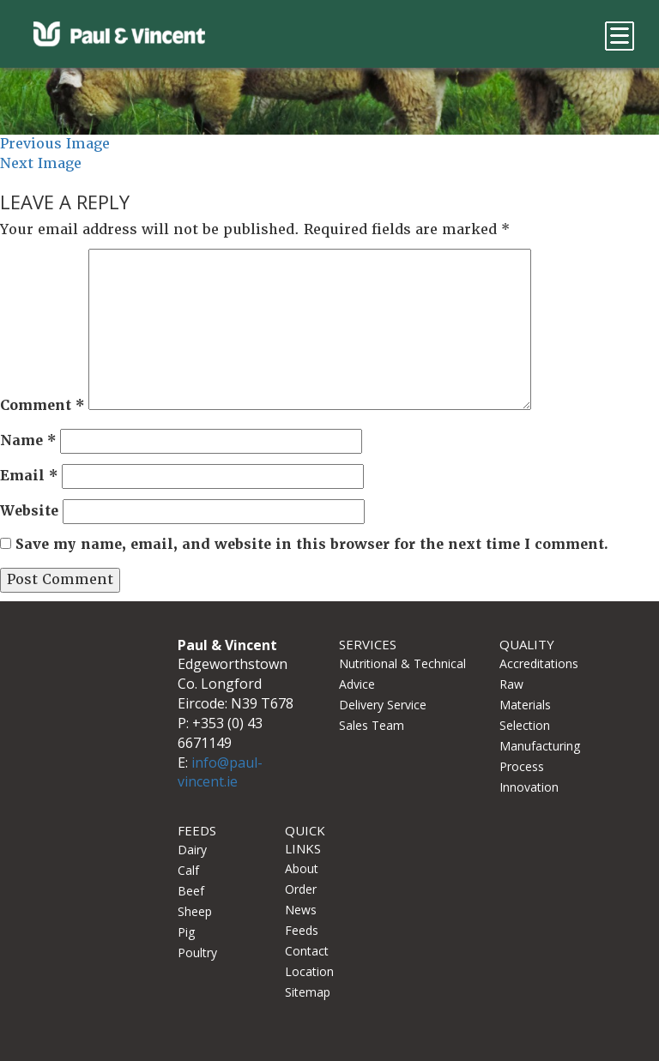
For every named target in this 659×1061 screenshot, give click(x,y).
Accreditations (538, 663)
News (301, 909)
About (301, 868)
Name (28, 440)
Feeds (301, 930)
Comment (42, 405)
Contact (307, 951)
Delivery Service (382, 704)
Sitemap (307, 992)
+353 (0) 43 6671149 (220, 733)
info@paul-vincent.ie (220, 772)
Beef (191, 891)
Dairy (192, 849)
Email (28, 476)
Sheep (195, 911)
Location (309, 971)
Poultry (197, 952)
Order (301, 889)
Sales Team (371, 725)
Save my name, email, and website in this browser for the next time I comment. (311, 544)
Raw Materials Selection (525, 704)
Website (29, 511)
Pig (186, 932)
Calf (188, 870)
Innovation (529, 787)
